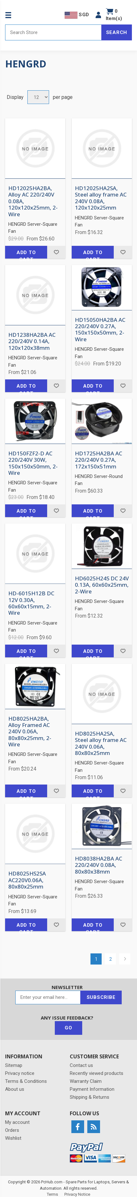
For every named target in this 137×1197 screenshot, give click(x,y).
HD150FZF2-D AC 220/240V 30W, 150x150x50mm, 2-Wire (33, 463)
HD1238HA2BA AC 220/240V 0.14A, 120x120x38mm (31, 341)
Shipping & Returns (89, 1097)
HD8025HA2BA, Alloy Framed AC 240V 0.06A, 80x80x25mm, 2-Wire (29, 732)
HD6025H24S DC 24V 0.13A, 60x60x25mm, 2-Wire (102, 585)
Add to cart (26, 254)
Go (68, 1028)
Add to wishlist (56, 252)
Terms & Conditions (26, 1081)
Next (124, 959)
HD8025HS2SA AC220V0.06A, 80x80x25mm (27, 880)
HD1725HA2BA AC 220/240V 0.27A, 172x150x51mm (98, 460)
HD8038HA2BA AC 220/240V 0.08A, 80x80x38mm (98, 865)
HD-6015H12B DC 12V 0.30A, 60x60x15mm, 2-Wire (31, 603)
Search (116, 32)
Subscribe (101, 997)
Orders (12, 1130)
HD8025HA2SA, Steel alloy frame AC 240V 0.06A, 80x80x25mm (100, 743)
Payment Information (92, 1089)
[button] (98, 14)
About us (14, 1089)
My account (17, 1122)
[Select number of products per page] (38, 97)
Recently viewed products (96, 1073)
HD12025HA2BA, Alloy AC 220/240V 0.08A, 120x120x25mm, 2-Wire (33, 201)
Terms (52, 1194)
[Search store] (53, 32)
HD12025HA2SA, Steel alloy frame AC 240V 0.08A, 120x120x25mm (100, 198)
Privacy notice (19, 1073)
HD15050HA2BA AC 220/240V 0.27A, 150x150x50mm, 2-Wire (100, 330)
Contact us (81, 1065)
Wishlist (13, 1138)
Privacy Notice (77, 1194)
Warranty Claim (86, 1081)
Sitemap (13, 1065)
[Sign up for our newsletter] (48, 997)
